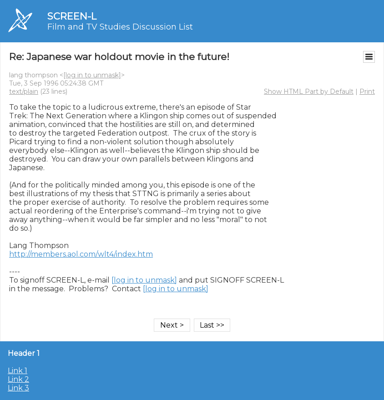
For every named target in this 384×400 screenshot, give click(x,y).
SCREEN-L (71, 16)
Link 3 (18, 388)
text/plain (23, 91)
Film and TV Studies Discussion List (120, 27)
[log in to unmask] (92, 75)
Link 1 (17, 370)
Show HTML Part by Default (309, 91)
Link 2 (18, 379)
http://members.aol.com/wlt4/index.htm (81, 254)
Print (367, 91)
